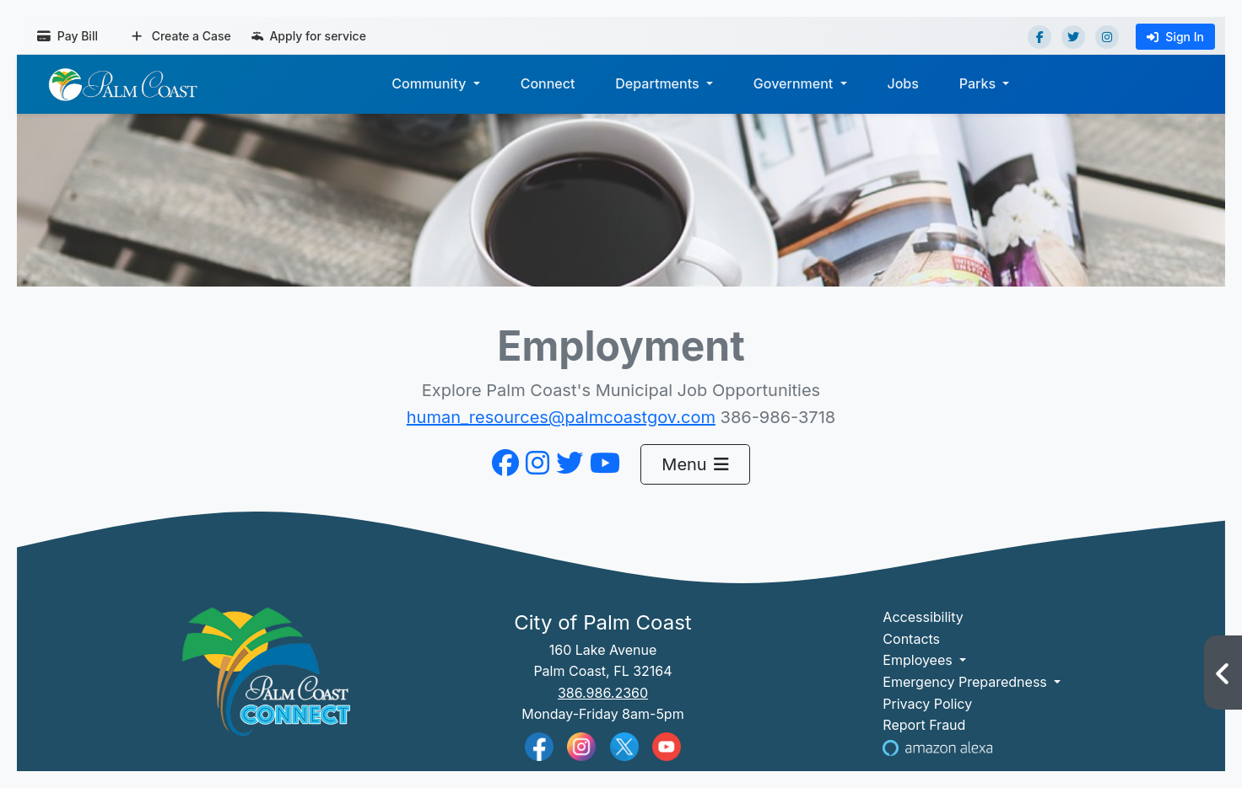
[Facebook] (1039, 37)
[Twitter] (1073, 37)
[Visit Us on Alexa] (937, 746)
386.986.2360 (603, 692)
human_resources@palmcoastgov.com (561, 417)
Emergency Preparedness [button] (966, 681)
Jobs (902, 83)
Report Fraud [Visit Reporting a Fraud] (924, 724)
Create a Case (181, 36)
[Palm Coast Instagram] (581, 745)
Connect (548, 83)
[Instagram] (1107, 37)
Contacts (911, 638)
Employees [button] (919, 659)
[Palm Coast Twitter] (624, 745)
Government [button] (795, 83)
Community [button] (430, 83)
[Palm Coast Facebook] (539, 745)
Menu (695, 464)
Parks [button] (979, 83)
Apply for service (308, 36)
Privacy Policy (927, 703)
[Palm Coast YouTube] (666, 745)
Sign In (1175, 36)
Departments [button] (658, 83)
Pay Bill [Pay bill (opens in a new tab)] (67, 36)
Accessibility (923, 616)
